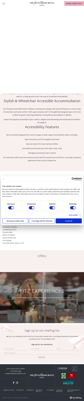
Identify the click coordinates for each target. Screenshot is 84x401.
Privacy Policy (39, 391)
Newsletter (8, 390)
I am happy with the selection (42, 221)
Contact (20, 390)
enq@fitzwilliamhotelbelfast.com (15, 374)
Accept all (68, 221)
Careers (29, 390)
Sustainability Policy (74, 391)
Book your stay (74, 3)
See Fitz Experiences (42, 305)
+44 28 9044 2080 (15, 371)
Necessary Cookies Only (15, 221)
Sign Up (41, 357)
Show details (73, 215)
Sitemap (50, 390)
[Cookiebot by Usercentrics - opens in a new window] (73, 178)
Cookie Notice (59, 391)
